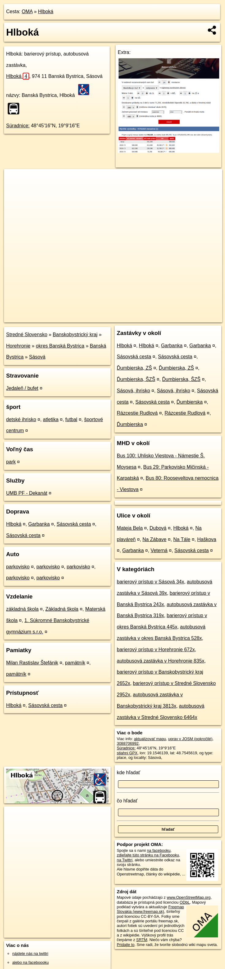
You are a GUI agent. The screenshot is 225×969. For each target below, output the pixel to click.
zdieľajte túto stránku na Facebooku (148, 855)
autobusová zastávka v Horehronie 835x (160, 660)
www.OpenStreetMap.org (189, 897)
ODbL (185, 902)
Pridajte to (126, 944)
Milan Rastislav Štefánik (32, 662)
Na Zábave (154, 539)
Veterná (159, 550)
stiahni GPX (127, 753)
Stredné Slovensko (26, 334)
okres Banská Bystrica (60, 345)
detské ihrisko (21, 419)
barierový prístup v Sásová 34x (150, 581)
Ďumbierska (190, 402)
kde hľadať (128, 772)
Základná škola (61, 609)
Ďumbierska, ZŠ (134, 368)
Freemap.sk (148, 317)
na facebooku (158, 850)
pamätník (75, 662)
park (11, 461)
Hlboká (45, 11)
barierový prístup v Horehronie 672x (156, 649)
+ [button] (15, 179)
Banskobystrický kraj (75, 334)
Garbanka (39, 524)
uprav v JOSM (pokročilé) (190, 738)
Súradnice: (18, 125)
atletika (51, 419)
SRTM (141, 939)
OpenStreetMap (116, 317)
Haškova (206, 539)
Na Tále (181, 539)
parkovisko (17, 566)
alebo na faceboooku (30, 962)
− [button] (15, 189)
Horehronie (18, 345)
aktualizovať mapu (150, 738)
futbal (71, 419)
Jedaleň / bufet (22, 388)
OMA (27, 11)
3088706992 (128, 743)
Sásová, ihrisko (133, 390)
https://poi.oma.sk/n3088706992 (195, 317)
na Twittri (124, 860)
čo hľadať (127, 800)
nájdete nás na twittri (30, 953)
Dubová (158, 528)
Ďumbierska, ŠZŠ (136, 379)
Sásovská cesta (74, 524)
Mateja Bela (130, 528)
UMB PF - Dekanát (26, 493)
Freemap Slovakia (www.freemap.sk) (150, 909)
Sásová (37, 357)
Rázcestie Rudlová (137, 413)
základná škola (22, 609)
